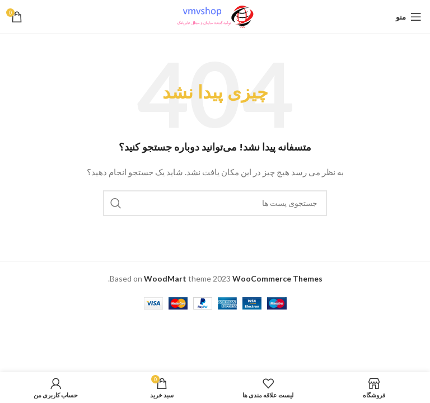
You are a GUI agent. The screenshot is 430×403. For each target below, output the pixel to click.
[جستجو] (215, 203)
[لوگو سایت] (215, 16)
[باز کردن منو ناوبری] (408, 17)
